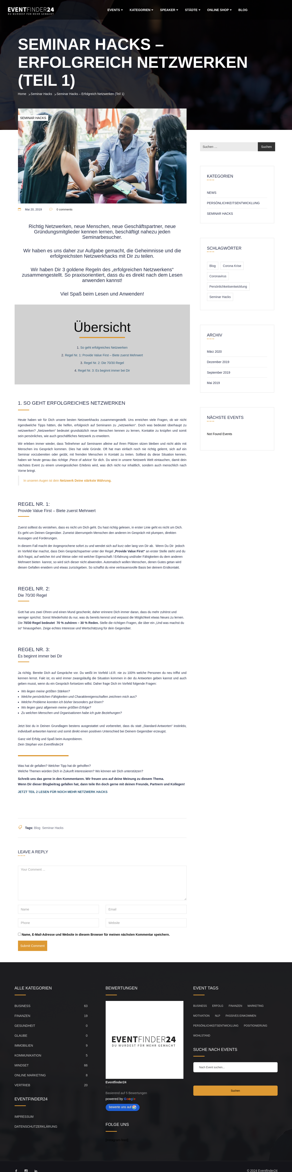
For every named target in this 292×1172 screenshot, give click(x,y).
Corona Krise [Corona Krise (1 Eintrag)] (232, 266)
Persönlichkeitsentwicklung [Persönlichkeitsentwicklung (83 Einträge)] (216, 1025)
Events (115, 10)
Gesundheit (25, 1025)
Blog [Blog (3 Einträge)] (213, 266)
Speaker (169, 10)
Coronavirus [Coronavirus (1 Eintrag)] (218, 276)
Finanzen (22, 1016)
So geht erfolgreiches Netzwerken (103, 347)
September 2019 (218, 372)
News (211, 192)
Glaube (21, 1035)
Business (23, 1006)
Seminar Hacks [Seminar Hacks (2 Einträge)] (220, 297)
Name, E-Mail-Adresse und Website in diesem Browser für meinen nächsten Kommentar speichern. (96, 934)
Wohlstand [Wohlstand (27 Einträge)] (201, 1035)
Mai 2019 (213, 383)
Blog (243, 10)
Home (22, 94)
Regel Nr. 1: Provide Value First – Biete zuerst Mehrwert (104, 355)
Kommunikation (28, 1055)
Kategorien (141, 10)
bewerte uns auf (122, 1107)
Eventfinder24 (116, 1082)
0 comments (65, 209)
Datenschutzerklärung (36, 1126)
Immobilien (24, 1045)
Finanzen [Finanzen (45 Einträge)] (235, 1005)
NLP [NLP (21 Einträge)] (217, 1015)
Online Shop (219, 10)
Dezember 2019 (218, 362)
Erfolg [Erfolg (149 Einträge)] (217, 1005)
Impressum (24, 1116)
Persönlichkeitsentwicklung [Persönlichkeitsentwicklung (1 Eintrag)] (228, 286)
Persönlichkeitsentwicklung (233, 203)
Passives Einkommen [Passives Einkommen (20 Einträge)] (241, 1015)
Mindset (22, 1065)
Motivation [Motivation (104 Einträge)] (201, 1015)
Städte (193, 10)
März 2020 (214, 351)
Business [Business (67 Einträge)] (200, 1005)
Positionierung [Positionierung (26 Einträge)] (255, 1025)
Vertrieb (22, 1085)
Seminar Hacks (41, 94)
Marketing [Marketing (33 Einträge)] (255, 1005)
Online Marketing (30, 1075)
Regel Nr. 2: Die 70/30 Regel (104, 363)
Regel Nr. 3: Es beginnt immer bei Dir (104, 370)
